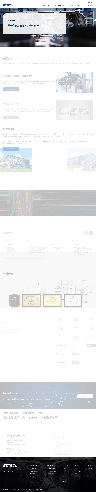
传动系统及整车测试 (35, 471)
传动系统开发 (33, 468)
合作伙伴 (65, 479)
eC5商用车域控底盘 (51, 471)
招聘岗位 (90, 468)
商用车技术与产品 (59, 5)
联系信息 (65, 481)
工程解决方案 (45, 5)
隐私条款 (31, 489)
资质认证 (65, 476)
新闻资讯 (77, 468)
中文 (90, 2)
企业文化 (65, 471)
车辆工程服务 (33, 473)
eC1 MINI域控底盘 (51, 468)
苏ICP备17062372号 (39, 489)
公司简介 (65, 468)
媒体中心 (80, 5)
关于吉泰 (71, 5)
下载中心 (77, 473)
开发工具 (32, 476)
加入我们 (90, 5)
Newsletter (78, 471)
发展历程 (65, 473)
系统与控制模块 (50, 473)
